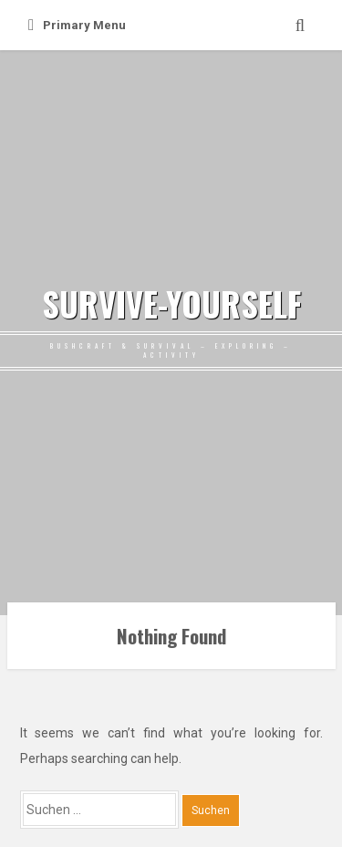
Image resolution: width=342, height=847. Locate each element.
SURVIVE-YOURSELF (171, 304)
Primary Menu (77, 25)
